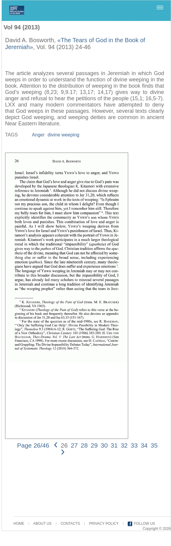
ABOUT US (42, 523)
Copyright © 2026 (157, 529)
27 (74, 445)
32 (124, 445)
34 (144, 445)
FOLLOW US (144, 523)
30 (104, 445)
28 (84, 445)
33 (134, 445)
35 (154, 445)
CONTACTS (70, 523)
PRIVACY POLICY (104, 523)
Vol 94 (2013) (22, 27)
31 (114, 445)
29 (94, 445)
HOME (18, 523)
